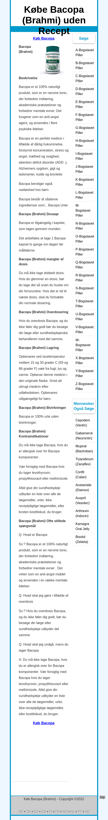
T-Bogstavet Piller (84, 303)
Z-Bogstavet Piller (85, 386)
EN (43, 811)
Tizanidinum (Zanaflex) (85, 461)
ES (36, 811)
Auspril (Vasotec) (83, 500)
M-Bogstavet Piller (83, 210)
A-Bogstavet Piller (85, 52)
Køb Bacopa (44, 38)
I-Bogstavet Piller (84, 156)
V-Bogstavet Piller (85, 329)
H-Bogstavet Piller (85, 143)
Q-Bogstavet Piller (85, 265)
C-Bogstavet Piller (85, 78)
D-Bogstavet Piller (85, 91)
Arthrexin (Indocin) (82, 513)
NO (65, 811)
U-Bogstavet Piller (85, 316)
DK (28, 811)
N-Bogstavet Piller (85, 226)
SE (87, 811)
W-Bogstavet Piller (83, 345)
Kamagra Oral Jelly (83, 526)
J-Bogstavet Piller (84, 169)
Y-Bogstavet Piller (85, 373)
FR (57, 811)
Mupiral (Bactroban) (84, 448)
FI (50, 811)
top (102, 797)
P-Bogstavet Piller (85, 252)
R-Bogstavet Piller (85, 277)
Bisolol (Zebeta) (82, 539)
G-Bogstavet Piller (85, 130)
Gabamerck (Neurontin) (84, 435)
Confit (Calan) (81, 474)
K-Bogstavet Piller (85, 182)
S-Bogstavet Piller (85, 290)
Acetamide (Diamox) (83, 487)
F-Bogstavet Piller (85, 117)
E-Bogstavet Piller (85, 104)
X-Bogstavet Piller (85, 360)
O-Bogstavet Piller (85, 239)
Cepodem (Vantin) (83, 422)
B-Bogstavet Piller (85, 65)
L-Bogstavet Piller (84, 195)
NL (73, 811)
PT (80, 811)
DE (20, 811)
